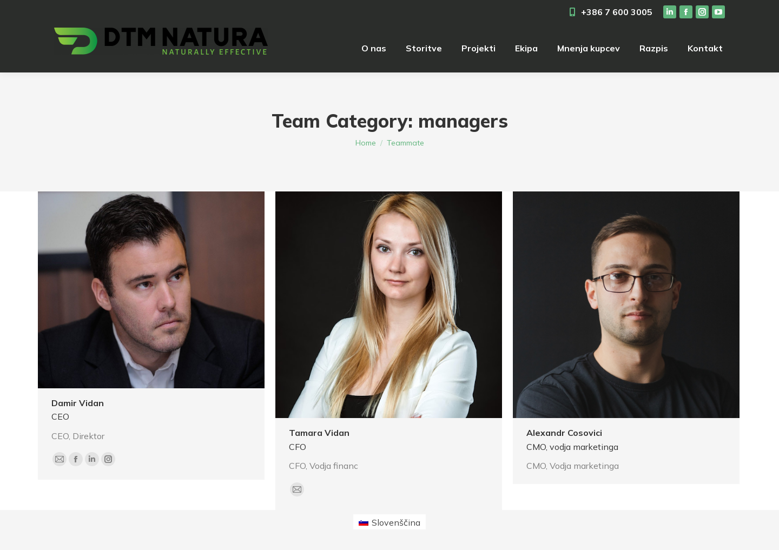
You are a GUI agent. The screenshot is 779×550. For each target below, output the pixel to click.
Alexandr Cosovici (564, 432)
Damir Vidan (77, 402)
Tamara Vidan (319, 432)
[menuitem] (373, 48)
